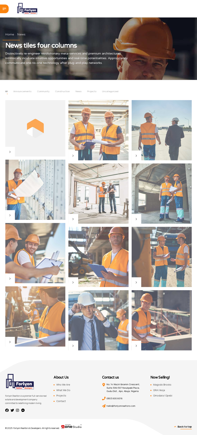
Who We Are (63, 384)
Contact (61, 401)
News (21, 34)
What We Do (63, 390)
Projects (61, 395)
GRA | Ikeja (159, 390)
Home (9, 34)
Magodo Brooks (162, 384)
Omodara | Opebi (162, 395)
